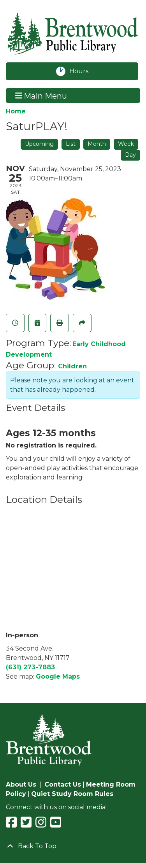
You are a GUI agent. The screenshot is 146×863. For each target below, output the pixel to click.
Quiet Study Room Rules (72, 794)
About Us (21, 784)
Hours (83, 71)
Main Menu (41, 95)
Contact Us (62, 784)
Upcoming (39, 143)
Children (72, 366)
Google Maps (58, 676)
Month (97, 143)
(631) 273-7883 (30, 667)
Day (130, 154)
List (71, 143)
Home (16, 111)
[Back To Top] (73, 846)
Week (126, 143)
